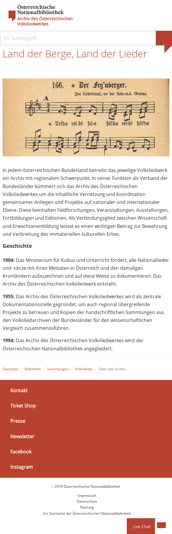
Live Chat (142, 526)
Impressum (87, 495)
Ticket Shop (23, 405)
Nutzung (87, 507)
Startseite (10, 368)
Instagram (21, 467)
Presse (17, 421)
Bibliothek (33, 368)
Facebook (20, 451)
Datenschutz (87, 501)
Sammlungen (58, 368)
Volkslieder (84, 368)
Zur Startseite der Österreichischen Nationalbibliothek (87, 513)
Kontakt (19, 390)
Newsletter (22, 436)
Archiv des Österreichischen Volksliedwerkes (45, 21)
